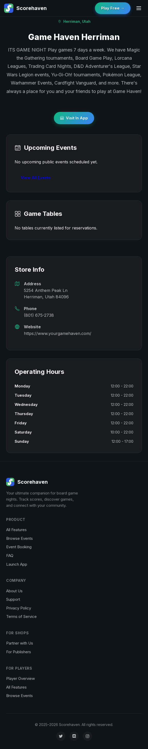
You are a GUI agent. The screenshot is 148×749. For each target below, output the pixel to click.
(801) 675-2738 (39, 315)
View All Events (36, 177)
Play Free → (112, 8)
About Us (14, 590)
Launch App (16, 564)
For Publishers (18, 651)
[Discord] (74, 736)
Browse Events (19, 538)
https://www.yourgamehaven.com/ (57, 333)
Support (13, 599)
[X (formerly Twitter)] (60, 736)
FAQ (9, 555)
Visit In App (74, 117)
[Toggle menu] (139, 8)
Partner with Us (19, 643)
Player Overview (20, 678)
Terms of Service (21, 616)
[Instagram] (87, 736)
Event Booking (19, 546)
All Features (16, 529)
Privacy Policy (18, 608)
